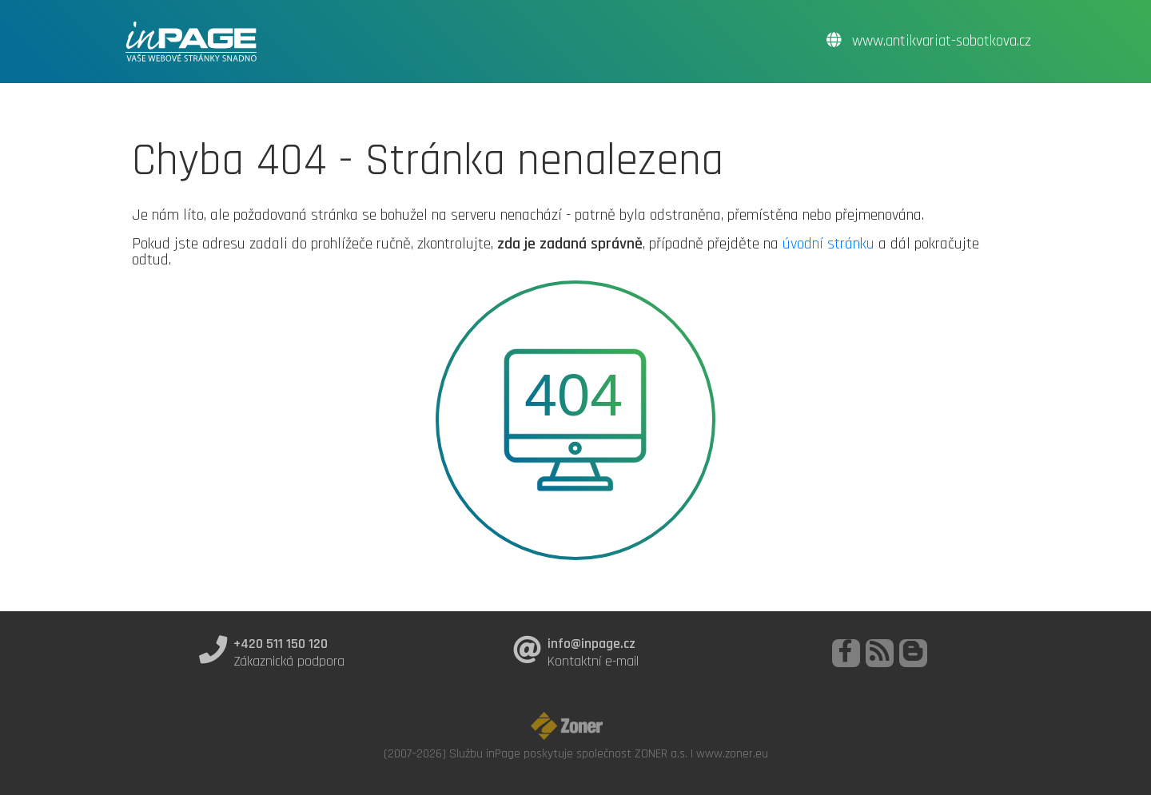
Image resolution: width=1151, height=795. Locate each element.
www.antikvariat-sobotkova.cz (928, 41)
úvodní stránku (828, 243)
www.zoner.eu (732, 753)
